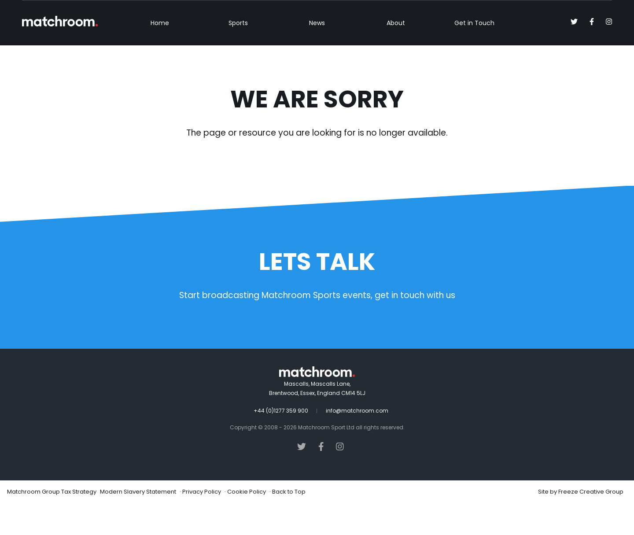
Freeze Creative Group (590, 523)
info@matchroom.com (357, 442)
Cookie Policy (246, 523)
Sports (238, 54)
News (317, 54)
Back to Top (289, 523)
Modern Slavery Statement (138, 523)
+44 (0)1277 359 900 (281, 442)
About (396, 54)
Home (160, 54)
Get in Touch (474, 54)
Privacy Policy (201, 523)
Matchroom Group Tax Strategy (51, 523)
